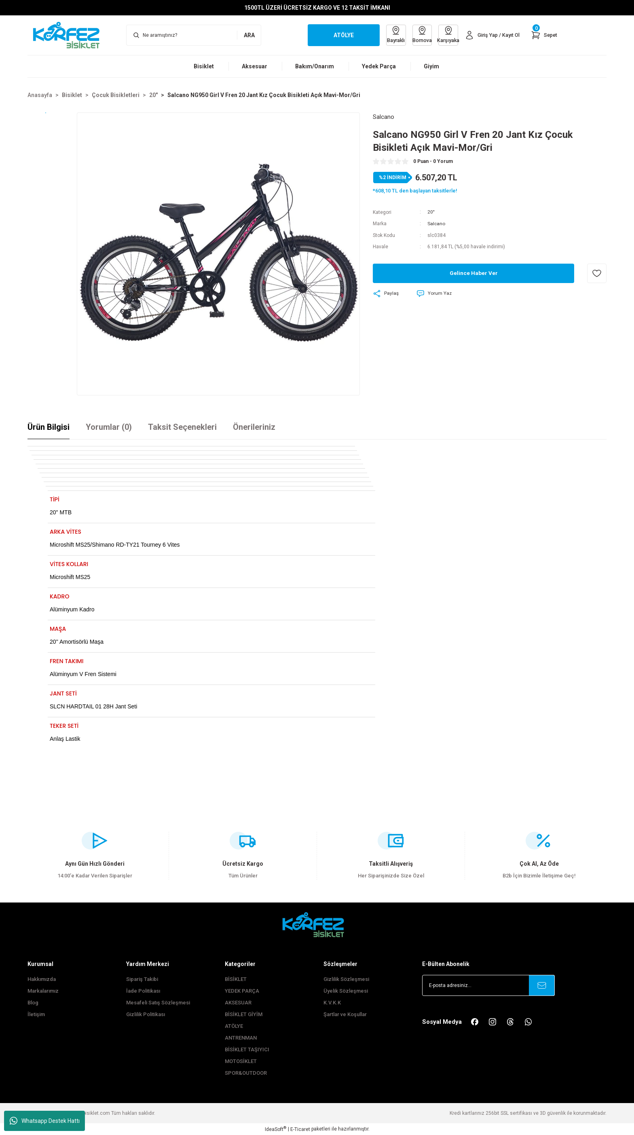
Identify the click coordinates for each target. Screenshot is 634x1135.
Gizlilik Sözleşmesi (346, 979)
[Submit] (542, 985)
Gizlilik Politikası (145, 1014)
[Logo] (70, 35)
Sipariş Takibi (142, 979)
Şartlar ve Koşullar (345, 1014)
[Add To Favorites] (597, 273)
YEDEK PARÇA (242, 991)
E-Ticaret (300, 1129)
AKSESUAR (238, 1003)
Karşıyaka (445, 34)
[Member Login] (490, 35)
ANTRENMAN (241, 1038)
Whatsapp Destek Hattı (45, 1120)
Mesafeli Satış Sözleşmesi (158, 1003)
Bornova (418, 34)
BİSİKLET (236, 979)
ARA (249, 35)
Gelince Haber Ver (474, 273)
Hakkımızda (41, 979)
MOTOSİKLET (241, 1061)
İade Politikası (143, 991)
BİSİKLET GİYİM (243, 1014)
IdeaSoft (275, 1129)
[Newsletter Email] (488, 985)
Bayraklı (390, 34)
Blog (32, 1003)
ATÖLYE (234, 1026)
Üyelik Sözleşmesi (345, 991)
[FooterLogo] (317, 924)
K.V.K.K (332, 1003)
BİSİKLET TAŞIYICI (247, 1049)
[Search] (193, 35)
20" (431, 212)
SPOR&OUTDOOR (246, 1073)
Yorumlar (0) (109, 427)
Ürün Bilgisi (48, 427)
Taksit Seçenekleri (182, 427)
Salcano (436, 223)
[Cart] (543, 35)
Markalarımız (43, 991)
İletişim (36, 1014)
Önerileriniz (254, 427)
